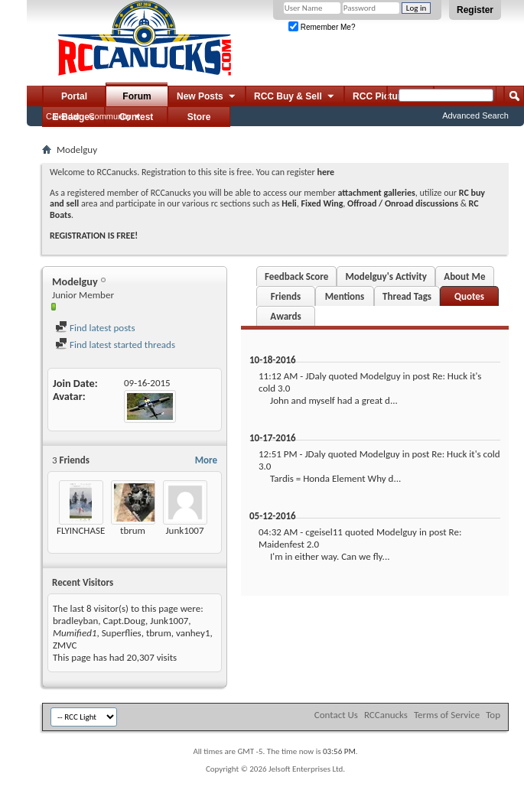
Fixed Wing (322, 203)
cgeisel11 (324, 532)
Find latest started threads (115, 344)
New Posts (207, 97)
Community (110, 116)
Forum (136, 96)
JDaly (315, 376)
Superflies (122, 633)
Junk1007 (184, 530)
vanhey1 (193, 633)
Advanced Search (475, 115)
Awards (285, 316)
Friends (286, 296)
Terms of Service (447, 714)
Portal (74, 96)
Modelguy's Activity (385, 276)
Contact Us (336, 714)
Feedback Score (296, 276)
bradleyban (75, 620)
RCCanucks (386, 714)
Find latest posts (95, 327)
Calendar (63, 116)
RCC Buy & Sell (295, 97)
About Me (464, 276)
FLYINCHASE (81, 530)
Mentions (345, 296)
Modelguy (380, 376)
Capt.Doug (124, 620)
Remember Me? (321, 27)
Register (475, 10)
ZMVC (64, 645)
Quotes (469, 296)
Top (493, 714)
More (206, 460)
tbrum (132, 530)
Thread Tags (406, 296)
